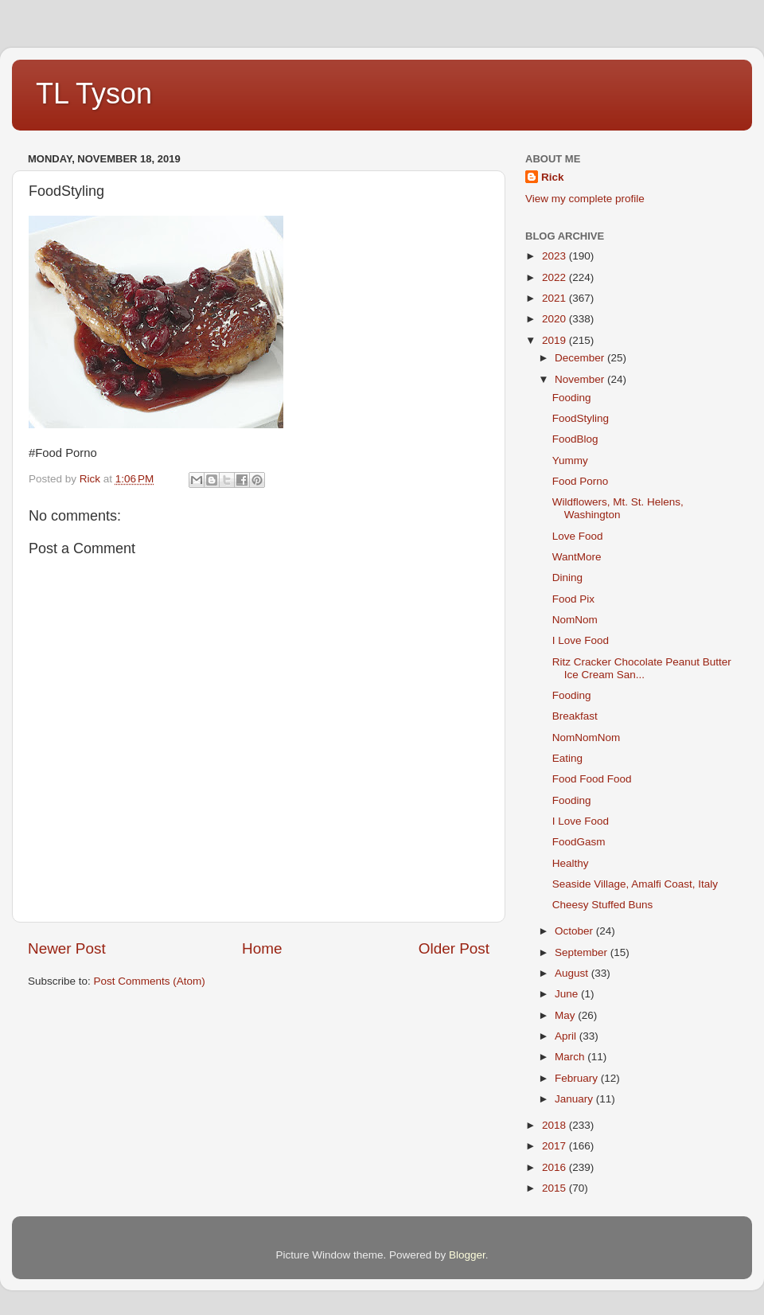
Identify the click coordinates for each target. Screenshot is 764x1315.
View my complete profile (585, 199)
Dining (567, 577)
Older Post (454, 948)
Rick (552, 177)
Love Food (577, 536)
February (578, 1078)
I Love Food (580, 640)
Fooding (571, 398)
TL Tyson (94, 93)
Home (262, 948)
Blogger (467, 1255)
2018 (555, 1125)
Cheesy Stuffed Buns (602, 905)
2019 (555, 340)
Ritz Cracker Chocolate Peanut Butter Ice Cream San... (641, 668)
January (575, 1099)
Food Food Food (592, 779)
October (575, 931)
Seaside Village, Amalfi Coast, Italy (635, 884)
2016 (555, 1167)
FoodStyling (580, 418)
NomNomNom (586, 737)
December (581, 358)
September (582, 952)
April (567, 1036)
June (568, 994)
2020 (555, 319)
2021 (555, 298)
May (566, 1015)
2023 (555, 256)
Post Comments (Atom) (149, 981)
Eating (567, 758)
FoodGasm (579, 842)
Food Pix (573, 599)
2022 (555, 277)
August (573, 973)
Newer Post (67, 948)
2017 (555, 1146)
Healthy (570, 863)
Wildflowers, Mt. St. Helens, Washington (618, 508)
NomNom (575, 620)
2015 (555, 1188)
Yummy (570, 460)
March (571, 1057)
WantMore (577, 557)
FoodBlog (575, 439)
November (581, 379)
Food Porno (580, 481)
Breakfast (575, 716)
